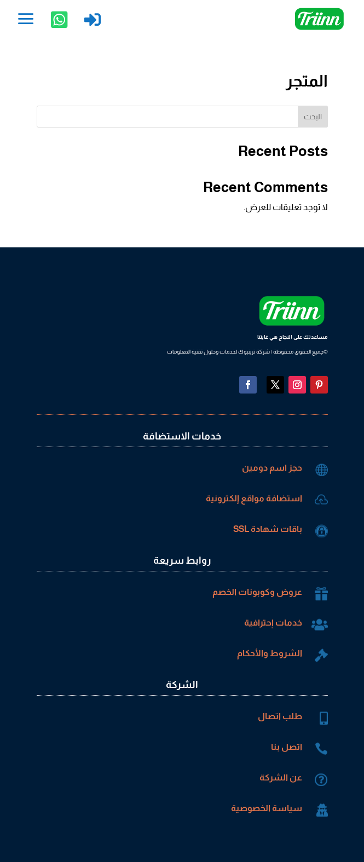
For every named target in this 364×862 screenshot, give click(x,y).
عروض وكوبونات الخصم (257, 592)
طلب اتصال (280, 716)
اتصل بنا (286, 746)
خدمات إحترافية (273, 622)
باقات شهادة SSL (267, 529)
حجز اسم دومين (272, 467)
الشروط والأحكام (269, 653)
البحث (313, 116)
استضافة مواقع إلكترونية (254, 498)
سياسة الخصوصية (266, 808)
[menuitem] (26, 19)
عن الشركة (280, 777)
